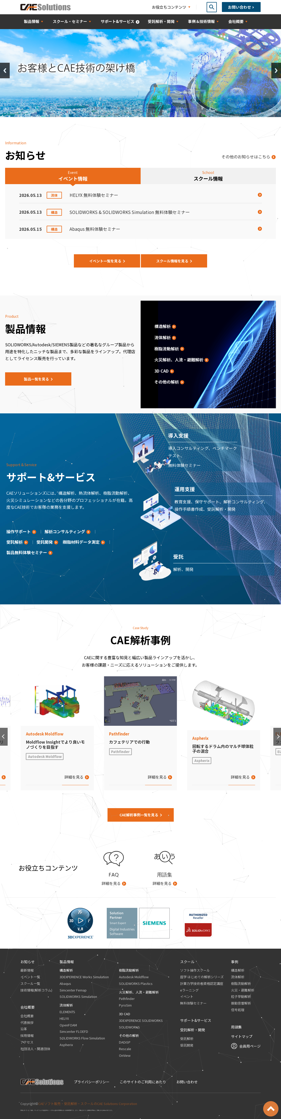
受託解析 (14, 542)
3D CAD (161, 371)
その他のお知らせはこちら (245, 157)
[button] (4, 737)
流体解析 (162, 337)
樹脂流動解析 (166, 349)
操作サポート (18, 531)
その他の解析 (166, 382)
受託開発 (44, 542)
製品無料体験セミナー (26, 552)
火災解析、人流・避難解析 (178, 360)
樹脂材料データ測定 (81, 542)
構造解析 (162, 326)
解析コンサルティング (65, 531)
